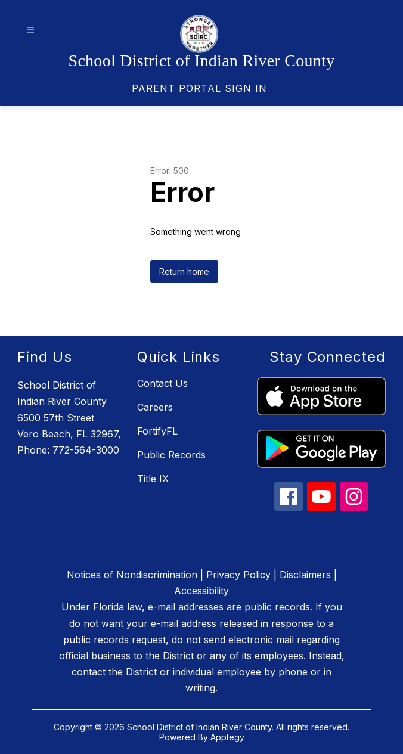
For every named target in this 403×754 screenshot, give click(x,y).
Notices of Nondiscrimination (132, 575)
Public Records (171, 455)
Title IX (153, 479)
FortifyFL (157, 431)
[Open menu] (31, 30)
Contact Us (162, 383)
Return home (184, 271)
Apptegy (227, 737)
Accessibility (201, 591)
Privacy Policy (238, 575)
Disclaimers (305, 575)
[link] (199, 88)
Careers (155, 407)
